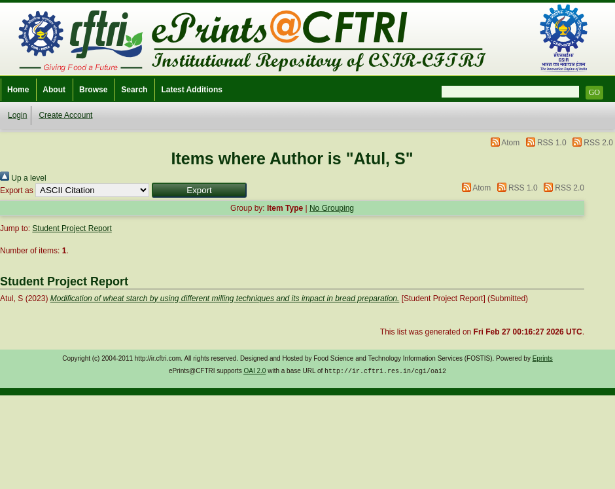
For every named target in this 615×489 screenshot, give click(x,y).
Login (17, 115)
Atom (510, 142)
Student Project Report (71, 228)
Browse (93, 89)
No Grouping (331, 208)
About (54, 89)
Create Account (65, 115)
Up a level (23, 178)
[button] (199, 190)
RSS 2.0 (598, 142)
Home (18, 89)
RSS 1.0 (552, 142)
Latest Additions (191, 89)
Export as (16, 190)
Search (134, 89)
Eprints (543, 358)
